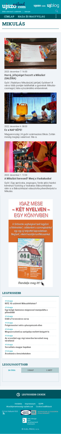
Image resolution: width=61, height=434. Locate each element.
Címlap (9, 16)
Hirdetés (18, 404)
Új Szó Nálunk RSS (10, 412)
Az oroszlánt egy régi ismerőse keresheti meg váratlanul (26, 339)
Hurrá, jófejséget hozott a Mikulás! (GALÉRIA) (24, 76)
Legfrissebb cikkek (31, 394)
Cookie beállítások (44, 406)
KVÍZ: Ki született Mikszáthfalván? (21, 303)
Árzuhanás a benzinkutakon (18, 353)
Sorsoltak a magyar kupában (18, 347)
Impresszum (30, 404)
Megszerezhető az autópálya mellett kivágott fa (27, 332)
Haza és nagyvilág (31, 16)
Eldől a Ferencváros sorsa (17, 319)
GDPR (40, 404)
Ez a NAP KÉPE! (13, 130)
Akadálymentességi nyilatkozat (19, 406)
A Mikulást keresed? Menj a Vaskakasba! (27, 178)
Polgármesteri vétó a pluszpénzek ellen (23, 325)
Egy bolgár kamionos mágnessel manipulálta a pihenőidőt (26, 311)
